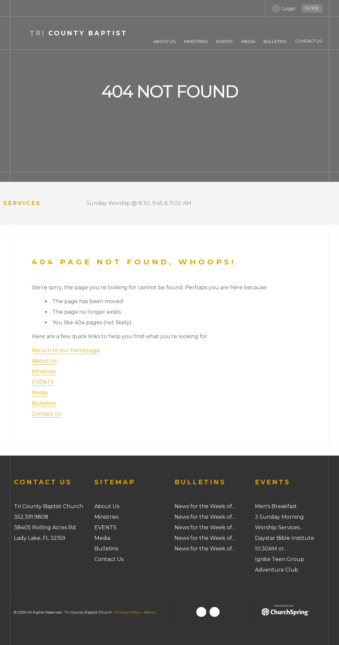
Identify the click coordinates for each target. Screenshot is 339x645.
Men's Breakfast (276, 506)
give (312, 8)
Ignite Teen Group (279, 559)
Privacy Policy (127, 612)
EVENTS (43, 382)
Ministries (44, 371)
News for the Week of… (205, 506)
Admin (149, 612)
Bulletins (44, 403)
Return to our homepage (66, 350)
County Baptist (78, 33)
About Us (44, 361)
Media (40, 392)
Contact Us (46, 414)
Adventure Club (276, 570)
